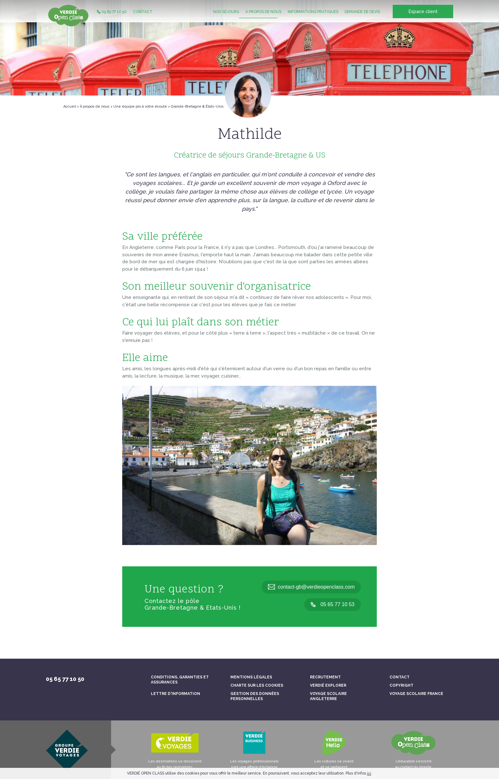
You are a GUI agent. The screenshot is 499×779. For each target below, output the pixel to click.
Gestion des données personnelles (254, 696)
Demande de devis (362, 17)
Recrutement (325, 677)
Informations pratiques (313, 17)
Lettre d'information (175, 693)
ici (369, 773)
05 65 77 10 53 (333, 604)
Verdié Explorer (328, 685)
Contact (142, 17)
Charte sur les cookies (256, 685)
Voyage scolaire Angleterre (328, 696)
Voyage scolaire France (416, 693)
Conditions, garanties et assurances (180, 679)
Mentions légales (251, 677)
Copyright (401, 685)
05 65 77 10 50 (112, 17)
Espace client (423, 17)
